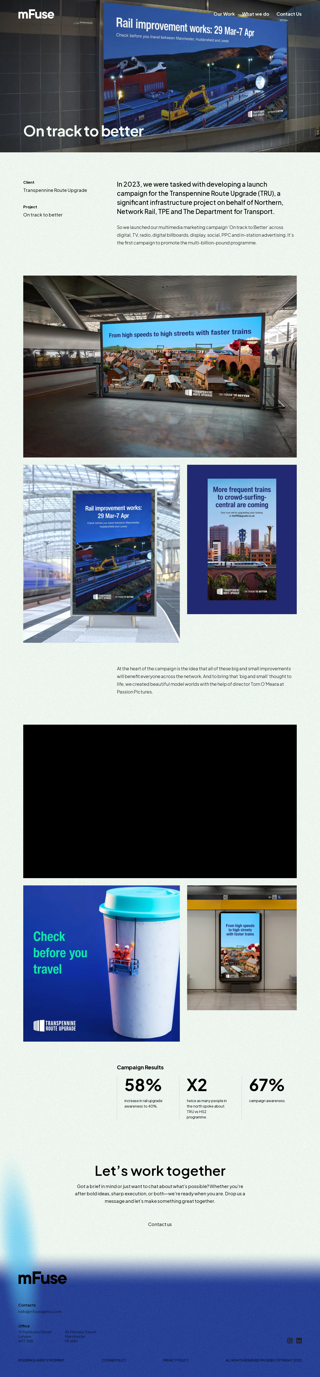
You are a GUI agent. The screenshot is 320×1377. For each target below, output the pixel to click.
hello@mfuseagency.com (39, 1311)
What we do (255, 14)
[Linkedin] (299, 1340)
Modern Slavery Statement (41, 1360)
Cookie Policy (114, 1360)
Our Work (224, 14)
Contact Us (289, 14)
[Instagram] (290, 1340)
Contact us (160, 1224)
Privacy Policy (175, 1360)
